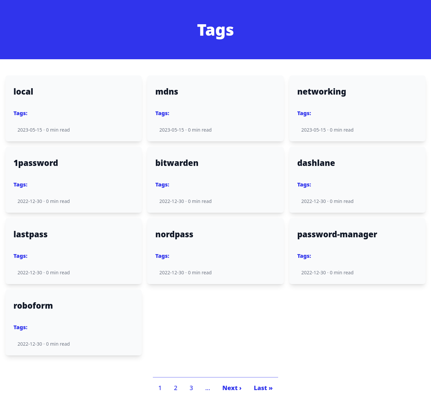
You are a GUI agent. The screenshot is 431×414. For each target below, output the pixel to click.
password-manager (337, 234)
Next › (231, 388)
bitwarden (176, 163)
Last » (263, 388)
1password (35, 163)
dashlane (316, 163)
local (23, 91)
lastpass (30, 234)
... (207, 388)
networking (321, 91)
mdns (166, 91)
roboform (33, 305)
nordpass (174, 234)
